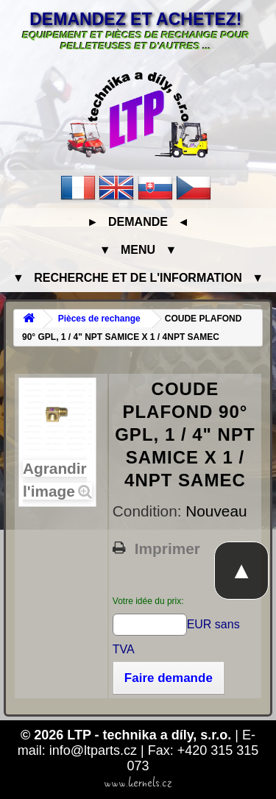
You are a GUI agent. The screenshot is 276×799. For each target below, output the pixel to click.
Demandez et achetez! (135, 19)
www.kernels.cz (138, 783)
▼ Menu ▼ (138, 250)
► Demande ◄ (138, 222)
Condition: (149, 511)
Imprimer (167, 549)
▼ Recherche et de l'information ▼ (138, 277)
